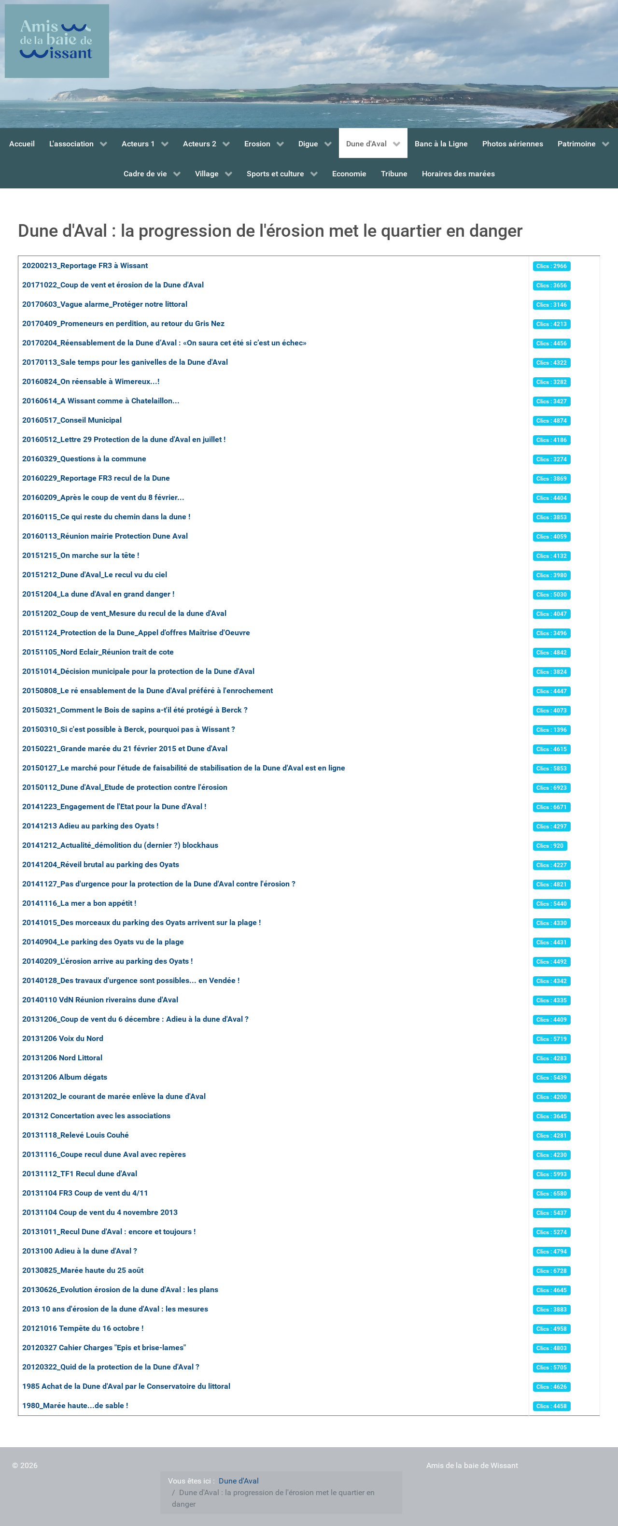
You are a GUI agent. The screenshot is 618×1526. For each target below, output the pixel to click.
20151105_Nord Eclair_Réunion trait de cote (98, 651)
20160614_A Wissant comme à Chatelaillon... (101, 400)
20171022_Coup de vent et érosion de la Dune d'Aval (113, 284)
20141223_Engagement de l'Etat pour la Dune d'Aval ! (114, 806)
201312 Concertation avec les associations (96, 1115)
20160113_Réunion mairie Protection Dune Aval (105, 536)
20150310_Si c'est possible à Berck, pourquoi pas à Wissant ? (128, 729)
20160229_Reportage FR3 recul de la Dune (96, 478)
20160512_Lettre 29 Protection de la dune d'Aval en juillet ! (123, 439)
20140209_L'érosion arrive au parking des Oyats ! (107, 961)
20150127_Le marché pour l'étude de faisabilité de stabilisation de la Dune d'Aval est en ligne (183, 767)
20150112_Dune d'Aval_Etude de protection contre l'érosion (124, 787)
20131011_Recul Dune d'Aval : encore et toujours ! (109, 1231)
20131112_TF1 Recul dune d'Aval (79, 1173)
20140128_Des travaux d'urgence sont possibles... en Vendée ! (130, 980)
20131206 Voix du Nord (62, 1038)
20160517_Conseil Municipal (72, 420)
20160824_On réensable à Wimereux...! (90, 381)
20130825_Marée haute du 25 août (82, 1270)
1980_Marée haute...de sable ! (75, 1405)
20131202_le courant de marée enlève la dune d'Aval (114, 1096)
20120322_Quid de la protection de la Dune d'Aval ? (110, 1366)
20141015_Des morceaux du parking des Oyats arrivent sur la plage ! (141, 922)
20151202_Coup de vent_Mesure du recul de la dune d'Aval (124, 613)
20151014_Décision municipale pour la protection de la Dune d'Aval (138, 671)
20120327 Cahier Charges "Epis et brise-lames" (104, 1347)
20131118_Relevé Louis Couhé (75, 1135)
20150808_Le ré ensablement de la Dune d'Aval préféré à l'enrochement (147, 690)
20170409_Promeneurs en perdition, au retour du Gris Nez (123, 323)
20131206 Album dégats (64, 1077)
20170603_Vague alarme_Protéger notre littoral (104, 304)
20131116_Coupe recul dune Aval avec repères (104, 1154)
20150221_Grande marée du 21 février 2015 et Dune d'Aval (124, 748)
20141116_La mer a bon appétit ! (79, 903)
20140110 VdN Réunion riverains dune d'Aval (100, 999)
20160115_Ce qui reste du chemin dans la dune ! (106, 516)
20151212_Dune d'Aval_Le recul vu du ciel (94, 574)
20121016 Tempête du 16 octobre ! (82, 1328)
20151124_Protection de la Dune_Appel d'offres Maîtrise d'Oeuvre (136, 632)
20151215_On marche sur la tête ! (80, 555)
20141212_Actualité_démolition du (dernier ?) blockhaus (120, 845)
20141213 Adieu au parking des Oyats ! (90, 825)
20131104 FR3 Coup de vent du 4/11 (85, 1193)
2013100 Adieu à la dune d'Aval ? (79, 1250)
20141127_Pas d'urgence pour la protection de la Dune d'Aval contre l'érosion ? (158, 883)
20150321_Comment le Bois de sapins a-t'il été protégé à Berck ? (135, 709)
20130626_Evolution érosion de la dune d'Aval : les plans (120, 1289)
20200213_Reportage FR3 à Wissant (85, 265)
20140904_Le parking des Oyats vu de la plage (103, 941)
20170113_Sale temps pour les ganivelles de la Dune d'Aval (125, 362)
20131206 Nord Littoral (62, 1057)
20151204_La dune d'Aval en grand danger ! (98, 594)
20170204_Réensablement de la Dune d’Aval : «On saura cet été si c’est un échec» (164, 342)
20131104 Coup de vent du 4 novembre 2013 (100, 1212)
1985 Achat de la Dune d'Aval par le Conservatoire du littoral (126, 1386)
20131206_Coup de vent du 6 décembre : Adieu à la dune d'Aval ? (135, 1019)
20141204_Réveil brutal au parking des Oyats (100, 864)
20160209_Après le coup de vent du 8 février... (103, 497)
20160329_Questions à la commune (84, 458)
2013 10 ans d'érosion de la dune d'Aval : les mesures (115, 1308)
